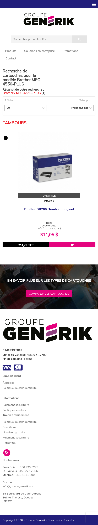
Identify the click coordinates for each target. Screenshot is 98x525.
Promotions (70, 51)
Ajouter (26, 245)
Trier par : (85, 100)
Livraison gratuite (14, 432)
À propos (8, 382)
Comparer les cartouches (49, 293)
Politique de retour (14, 410)
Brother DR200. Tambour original (49, 209)
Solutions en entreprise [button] (40, 51)
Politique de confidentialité (20, 388)
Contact (11, 58)
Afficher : (10, 100)
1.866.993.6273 (27, 467)
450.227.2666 (28, 471)
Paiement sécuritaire (16, 404)
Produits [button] (12, 51)
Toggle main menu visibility (94, 3)
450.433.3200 (25, 475)
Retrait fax (9, 442)
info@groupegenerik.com (18, 486)
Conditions (9, 427)
